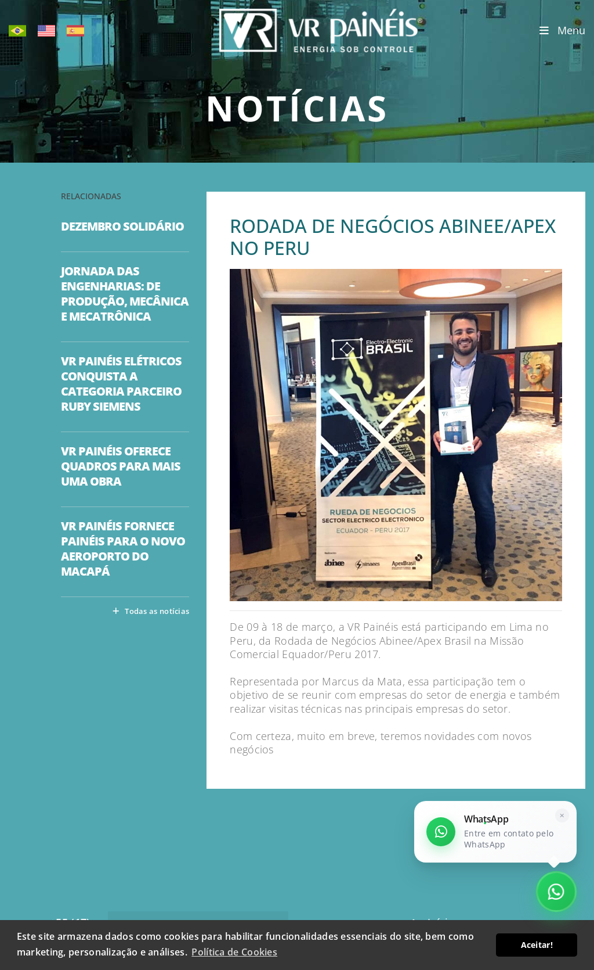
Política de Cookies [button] (234, 952)
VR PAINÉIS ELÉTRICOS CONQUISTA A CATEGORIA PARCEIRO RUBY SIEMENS (121, 384)
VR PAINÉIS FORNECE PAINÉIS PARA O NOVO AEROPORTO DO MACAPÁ (123, 549)
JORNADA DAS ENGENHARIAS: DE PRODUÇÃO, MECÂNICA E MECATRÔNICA (125, 294)
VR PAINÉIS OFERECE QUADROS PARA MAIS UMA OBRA (120, 466)
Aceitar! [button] (537, 944)
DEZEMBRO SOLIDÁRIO (122, 226)
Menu (562, 30)
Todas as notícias (151, 611)
